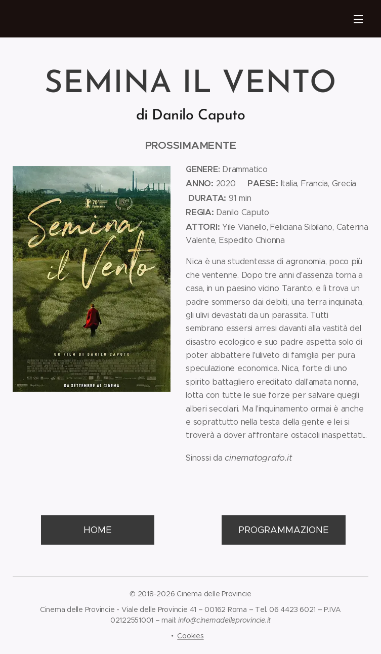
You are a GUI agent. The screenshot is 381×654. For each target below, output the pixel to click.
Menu (358, 19)
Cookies (190, 635)
